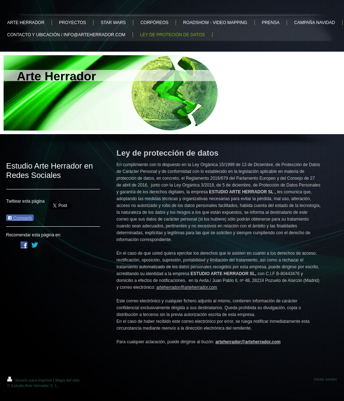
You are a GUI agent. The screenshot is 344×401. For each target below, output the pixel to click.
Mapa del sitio (67, 380)
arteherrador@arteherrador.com (186, 287)
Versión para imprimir (30, 380)
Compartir (20, 218)
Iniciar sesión (325, 379)
